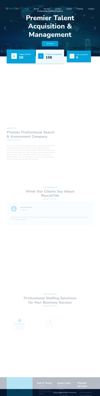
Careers (58, 9)
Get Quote (50, 44)
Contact (91, 9)
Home (26, 9)
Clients (69, 9)
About (36, 9)
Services (47, 9)
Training (80, 9)
